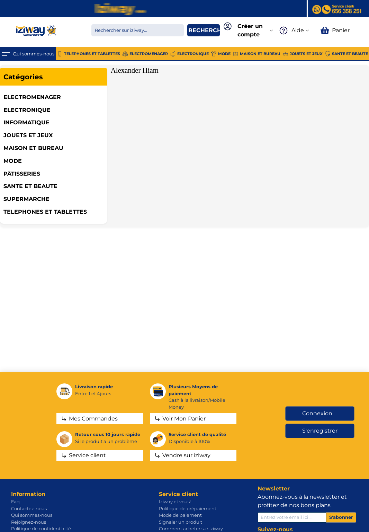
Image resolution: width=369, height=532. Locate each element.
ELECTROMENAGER (32, 97)
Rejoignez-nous (28, 522)
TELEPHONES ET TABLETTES (45, 212)
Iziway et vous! (175, 501)
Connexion (317, 413)
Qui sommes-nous (31, 515)
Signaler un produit (180, 522)
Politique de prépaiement (187, 508)
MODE (12, 161)
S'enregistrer (320, 430)
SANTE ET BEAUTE (30, 186)
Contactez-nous (29, 508)
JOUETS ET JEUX (28, 135)
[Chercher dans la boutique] (137, 30)
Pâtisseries (21, 173)
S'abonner (341, 517)
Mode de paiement (180, 515)
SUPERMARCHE (26, 199)
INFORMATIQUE (26, 122)
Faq (15, 501)
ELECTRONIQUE (27, 110)
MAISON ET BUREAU (33, 148)
